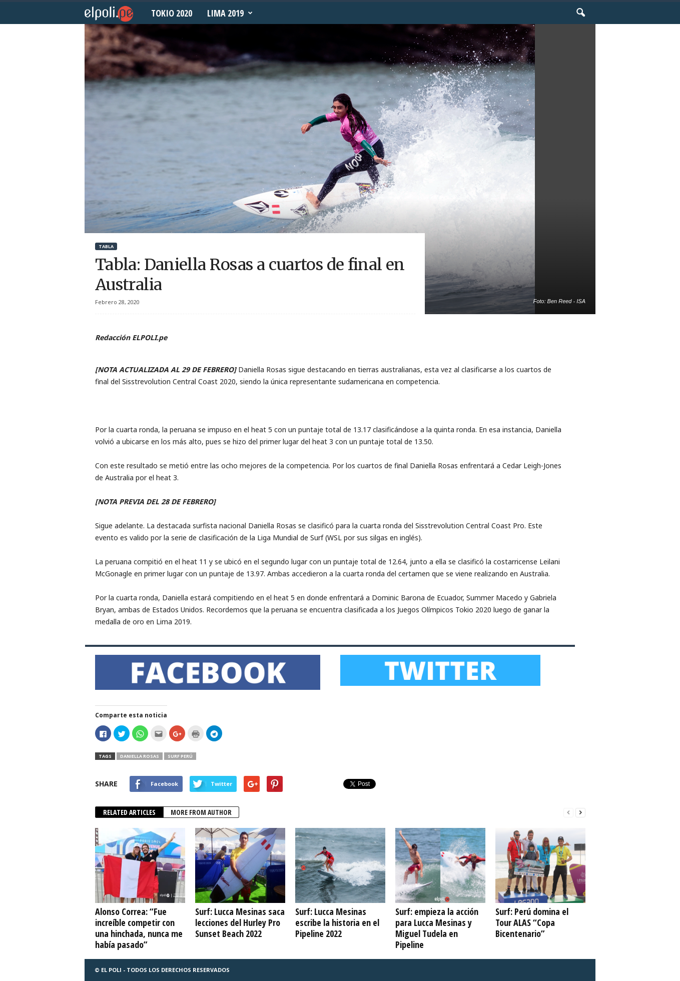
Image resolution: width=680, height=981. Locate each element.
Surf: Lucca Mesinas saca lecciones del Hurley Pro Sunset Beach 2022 (240, 922)
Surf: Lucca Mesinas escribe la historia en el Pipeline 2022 (337, 922)
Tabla (106, 246)
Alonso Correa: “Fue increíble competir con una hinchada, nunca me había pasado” (139, 927)
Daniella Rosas (139, 756)
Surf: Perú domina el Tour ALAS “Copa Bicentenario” (531, 922)
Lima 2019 (230, 13)
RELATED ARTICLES (129, 812)
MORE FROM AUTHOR (201, 812)
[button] (580, 13)
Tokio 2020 (171, 13)
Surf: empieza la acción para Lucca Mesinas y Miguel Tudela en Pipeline (436, 927)
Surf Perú (180, 756)
